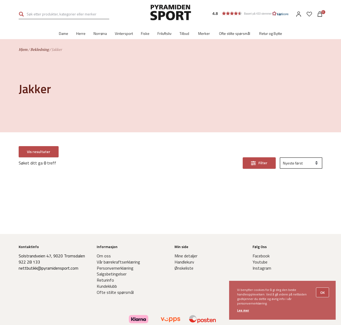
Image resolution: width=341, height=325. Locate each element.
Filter (262, 152)
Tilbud (184, 33)
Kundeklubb (107, 286)
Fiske (145, 33)
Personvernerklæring (115, 268)
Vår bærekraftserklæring (118, 262)
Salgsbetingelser (112, 274)
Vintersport (124, 33)
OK (322, 292)
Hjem (23, 49)
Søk (21, 14)
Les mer (243, 310)
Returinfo (105, 280)
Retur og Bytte (270, 33)
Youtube (260, 262)
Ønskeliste (183, 268)
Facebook (261, 256)
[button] (251, 13)
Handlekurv (184, 262)
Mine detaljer (185, 256)
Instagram (262, 268)
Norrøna (100, 33)
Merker (204, 33)
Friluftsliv (164, 33)
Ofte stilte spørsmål (234, 33)
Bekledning (39, 49)
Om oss (104, 256)
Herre (81, 33)
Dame (63, 33)
